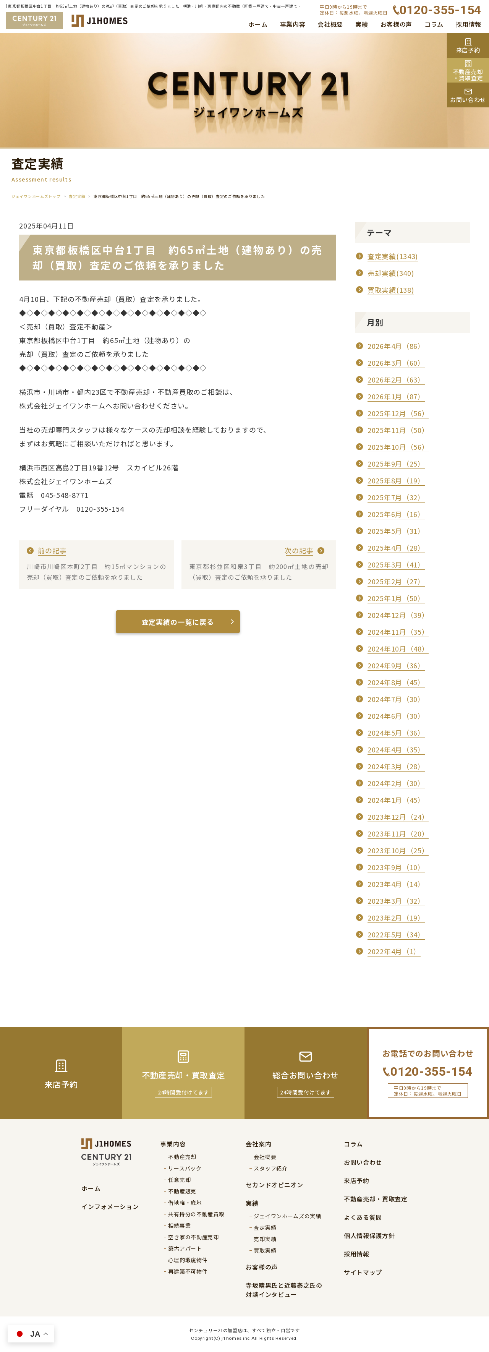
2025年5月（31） (396, 531)
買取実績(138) (391, 290)
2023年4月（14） (396, 884)
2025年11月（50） (398, 430)
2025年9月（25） (396, 463)
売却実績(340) (391, 273)
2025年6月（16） (396, 514)
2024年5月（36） (396, 733)
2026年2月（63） (396, 379)
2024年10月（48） (398, 648)
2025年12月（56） (398, 413)
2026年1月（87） (396, 396)
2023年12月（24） (398, 817)
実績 (361, 24)
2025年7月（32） (396, 497)
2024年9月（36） (396, 665)
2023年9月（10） (396, 867)
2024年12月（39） (398, 615)
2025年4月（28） (396, 548)
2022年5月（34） (396, 934)
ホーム (257, 24)
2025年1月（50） (396, 598)
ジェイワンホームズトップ (35, 196)
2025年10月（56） (398, 447)
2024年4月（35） (396, 749)
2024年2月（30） (396, 783)
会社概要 (330, 24)
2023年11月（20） (398, 833)
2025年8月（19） (396, 480)
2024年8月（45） (396, 682)
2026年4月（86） (396, 346)
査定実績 (77, 196)
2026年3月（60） (396, 363)
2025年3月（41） (396, 564)
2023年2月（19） (396, 917)
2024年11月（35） (398, 632)
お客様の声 (397, 24)
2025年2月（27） (396, 581)
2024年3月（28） (396, 766)
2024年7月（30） (396, 699)
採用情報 (468, 24)
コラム (434, 24)
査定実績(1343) (393, 256)
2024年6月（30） (396, 716)
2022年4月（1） (394, 951)
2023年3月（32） (396, 901)
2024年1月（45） (396, 800)
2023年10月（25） (398, 850)
